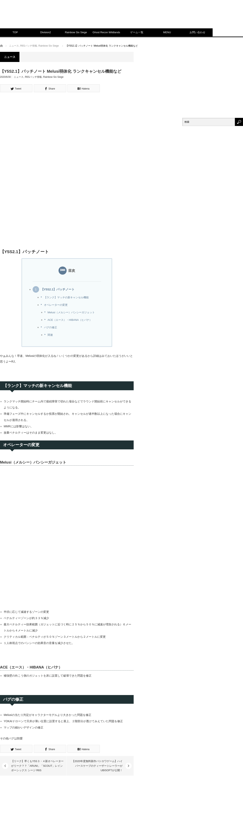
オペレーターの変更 (56, 304)
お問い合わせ (197, 32)
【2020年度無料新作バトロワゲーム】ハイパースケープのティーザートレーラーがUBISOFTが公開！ (97, 766)
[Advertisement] (187, 36)
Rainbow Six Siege (76, 32)
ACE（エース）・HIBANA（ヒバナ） (70, 319)
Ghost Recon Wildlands (106, 32)
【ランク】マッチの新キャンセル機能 (66, 297)
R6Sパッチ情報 (33, 77)
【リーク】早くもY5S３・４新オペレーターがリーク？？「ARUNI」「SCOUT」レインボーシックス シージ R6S (37, 766)
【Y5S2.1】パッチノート (58, 289)
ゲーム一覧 (136, 32)
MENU (167, 32)
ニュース (18, 77)
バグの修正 (50, 327)
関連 (50, 334)
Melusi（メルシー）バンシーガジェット (71, 312)
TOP (15, 32)
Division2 (45, 32)
